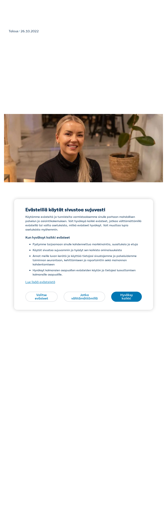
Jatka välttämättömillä (84, 296)
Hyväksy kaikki (126, 296)
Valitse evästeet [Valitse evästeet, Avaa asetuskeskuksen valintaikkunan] (41, 296)
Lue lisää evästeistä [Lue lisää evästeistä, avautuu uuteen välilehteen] (40, 282)
